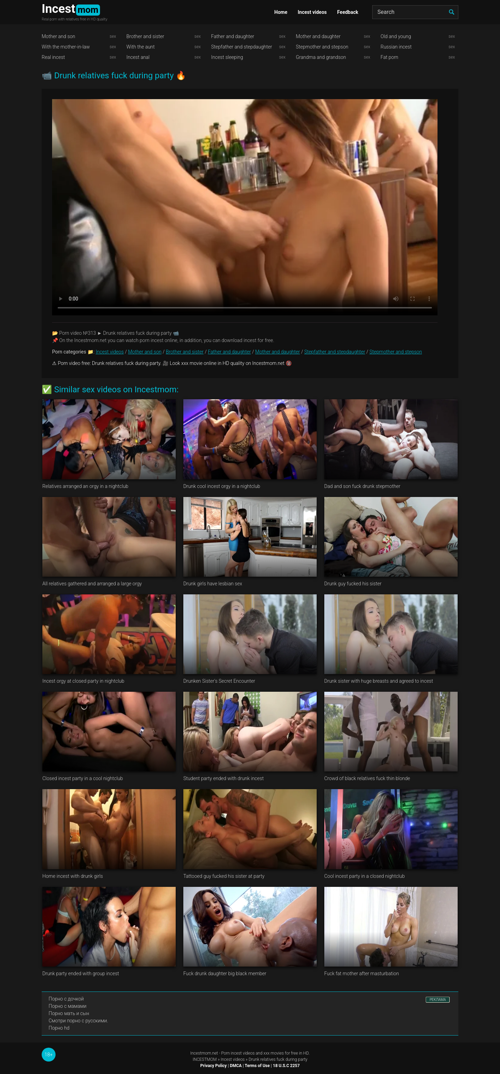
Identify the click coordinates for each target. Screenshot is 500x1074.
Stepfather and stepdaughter (241, 47)
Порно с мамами (67, 1006)
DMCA (236, 1065)
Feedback (347, 12)
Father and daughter (232, 36)
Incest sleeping (227, 57)
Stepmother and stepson (322, 47)
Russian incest (396, 47)
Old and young (396, 36)
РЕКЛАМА (438, 1000)
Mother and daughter (318, 36)
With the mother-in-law (66, 47)
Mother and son (58, 36)
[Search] (415, 12)
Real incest (53, 57)
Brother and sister (145, 36)
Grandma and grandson (321, 57)
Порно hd (59, 1028)
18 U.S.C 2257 (286, 1065)
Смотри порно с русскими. (78, 1020)
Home (280, 12)
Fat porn (389, 57)
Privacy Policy (213, 1065)
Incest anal (138, 57)
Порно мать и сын (69, 1013)
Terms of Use (257, 1065)
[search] (451, 12)
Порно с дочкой (66, 999)
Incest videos (312, 12)
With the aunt (140, 47)
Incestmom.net (204, 1053)
